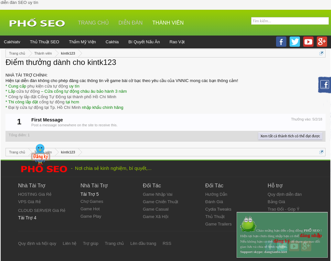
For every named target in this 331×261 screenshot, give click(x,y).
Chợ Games (91, 201)
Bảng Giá (276, 201)
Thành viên (168, 23)
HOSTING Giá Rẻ (34, 194)
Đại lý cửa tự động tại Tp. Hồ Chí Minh (44, 107)
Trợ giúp (90, 243)
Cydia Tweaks (218, 209)
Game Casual (155, 209)
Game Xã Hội (155, 216)
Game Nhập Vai (157, 194)
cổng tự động (52, 101)
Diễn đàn (131, 23)
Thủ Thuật (215, 216)
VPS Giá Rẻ (29, 201)
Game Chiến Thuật (160, 201)
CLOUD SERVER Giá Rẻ (41, 210)
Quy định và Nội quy (37, 243)
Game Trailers (218, 224)
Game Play (90, 216)
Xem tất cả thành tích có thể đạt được (290, 136)
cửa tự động (28, 91)
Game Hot (90, 208)
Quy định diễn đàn (285, 194)
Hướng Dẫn (216, 194)
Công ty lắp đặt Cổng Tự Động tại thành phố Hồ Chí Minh (62, 96)
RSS (167, 243)
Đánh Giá (214, 201)
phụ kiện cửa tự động (47, 86)
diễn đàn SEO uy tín (19, 2)
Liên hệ (69, 243)
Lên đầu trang (143, 243)
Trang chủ (93, 23)
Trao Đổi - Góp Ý (284, 209)
